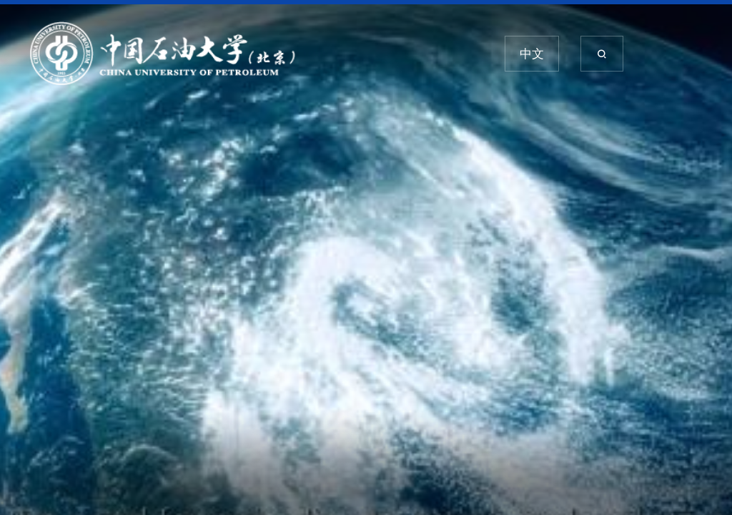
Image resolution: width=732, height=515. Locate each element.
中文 (532, 54)
